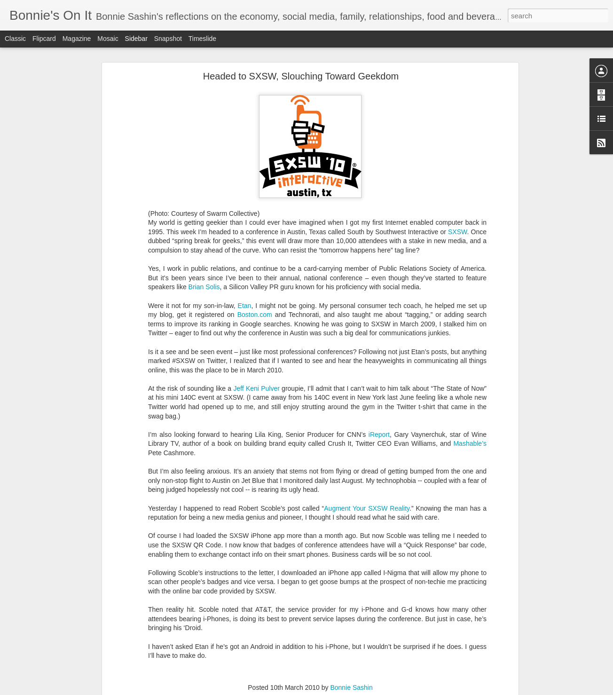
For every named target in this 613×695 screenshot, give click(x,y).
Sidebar (136, 38)
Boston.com (254, 293)
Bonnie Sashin (351, 666)
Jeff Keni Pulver (256, 367)
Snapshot (168, 38)
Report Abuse (363, 690)
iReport (379, 413)
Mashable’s (470, 422)
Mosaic (107, 38)
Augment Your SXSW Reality (366, 486)
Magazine (77, 38)
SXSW (457, 209)
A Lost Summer (42, 671)
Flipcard (44, 38)
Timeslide (202, 38)
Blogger (336, 690)
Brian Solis (204, 265)
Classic (15, 38)
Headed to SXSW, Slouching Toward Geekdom (301, 54)
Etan (244, 283)
